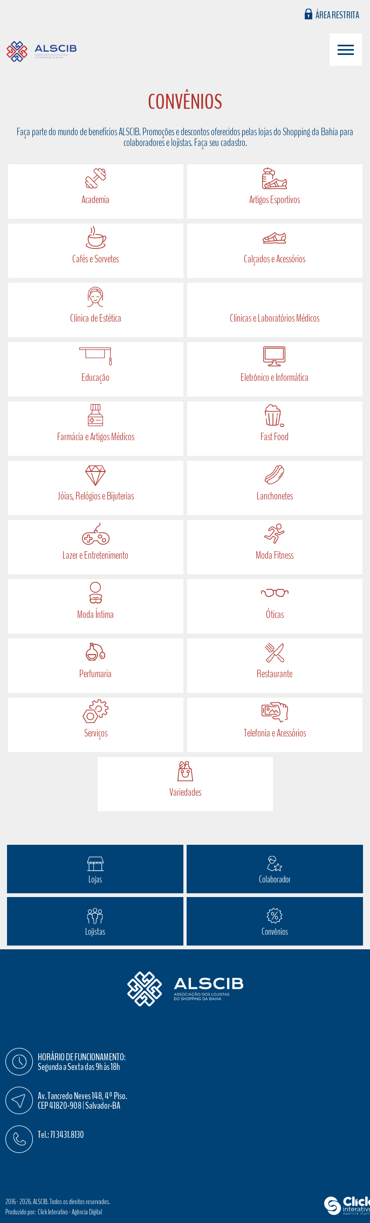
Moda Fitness (274, 555)
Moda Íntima (95, 614)
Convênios (275, 931)
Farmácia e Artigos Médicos (95, 436)
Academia (95, 199)
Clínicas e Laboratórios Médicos (274, 318)
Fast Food (275, 436)
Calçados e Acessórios (274, 259)
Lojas (95, 879)
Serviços (95, 733)
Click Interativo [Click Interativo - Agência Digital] (70, 1212)
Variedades (185, 792)
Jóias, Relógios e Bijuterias (96, 496)
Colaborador (275, 879)
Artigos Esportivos (274, 199)
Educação (95, 377)
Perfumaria (95, 673)
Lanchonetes (275, 496)
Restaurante (274, 673)
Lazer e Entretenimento (95, 555)
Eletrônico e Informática (275, 377)
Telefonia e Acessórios (275, 733)
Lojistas (95, 931)
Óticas (275, 614)
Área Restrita (337, 14)
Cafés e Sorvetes (95, 259)
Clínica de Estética (95, 318)
